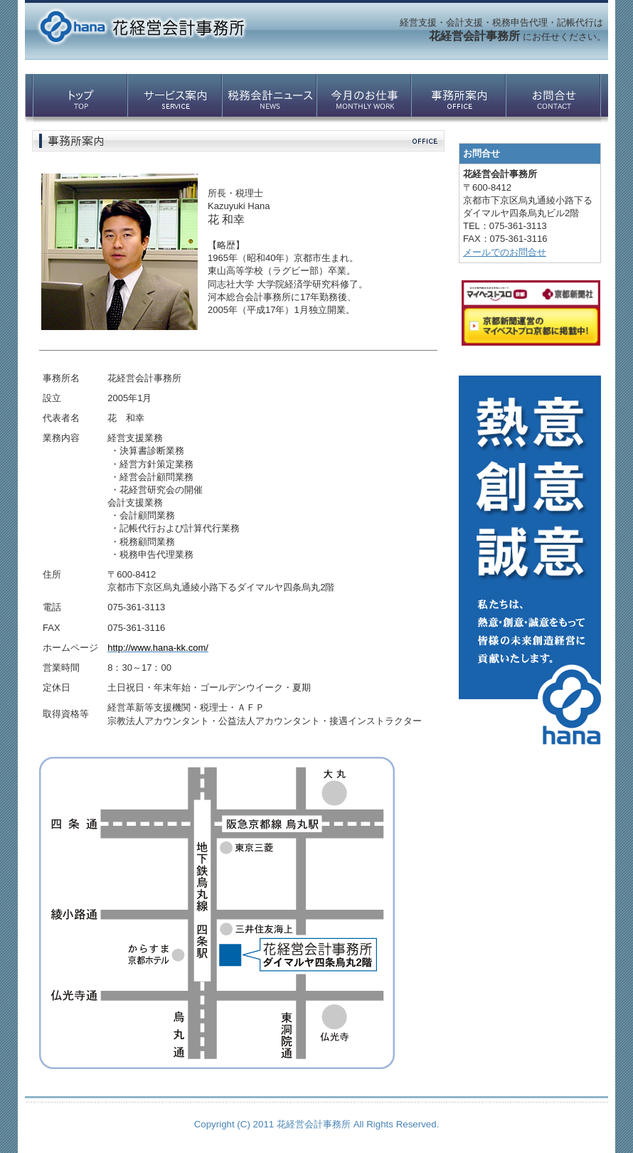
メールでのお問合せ (504, 252)
